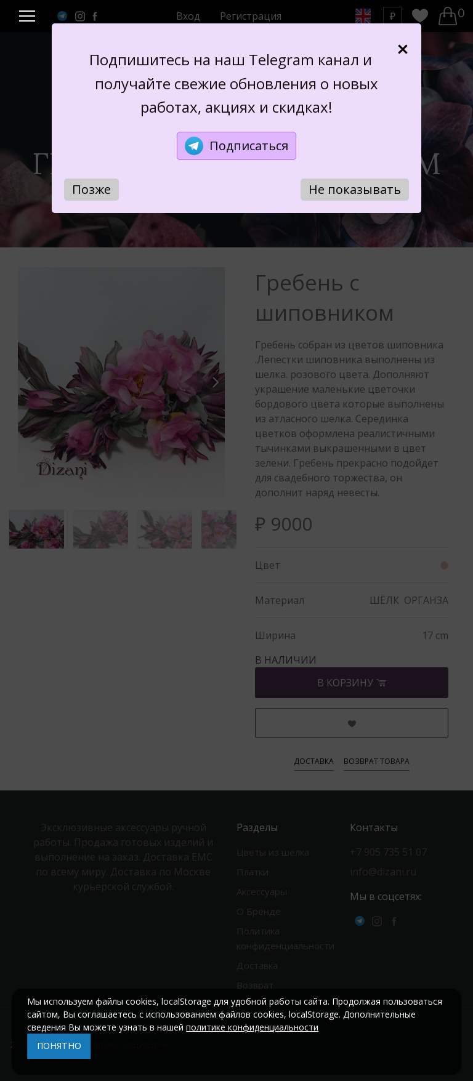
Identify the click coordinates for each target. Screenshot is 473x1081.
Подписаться (236, 146)
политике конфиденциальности (252, 1027)
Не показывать (355, 189)
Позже (91, 189)
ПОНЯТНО (59, 1045)
